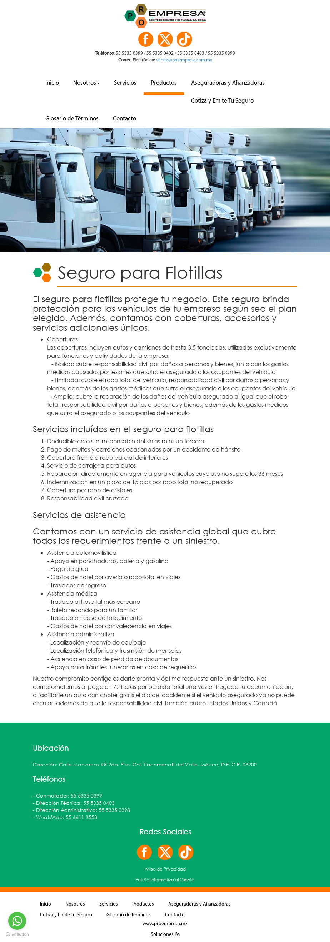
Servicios (125, 83)
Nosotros (86, 83)
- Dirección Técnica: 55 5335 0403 (74, 802)
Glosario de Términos (72, 119)
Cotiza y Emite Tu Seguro (222, 101)
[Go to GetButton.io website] (17, 934)
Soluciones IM (165, 934)
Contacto (124, 119)
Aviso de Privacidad (165, 869)
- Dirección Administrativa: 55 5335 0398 (81, 810)
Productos (164, 83)
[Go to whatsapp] (17, 921)
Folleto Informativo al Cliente (165, 880)
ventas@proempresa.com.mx (183, 60)
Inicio (52, 83)
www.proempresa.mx (165, 924)
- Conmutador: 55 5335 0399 (67, 795)
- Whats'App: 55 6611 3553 (65, 817)
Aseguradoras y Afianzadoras (228, 83)
